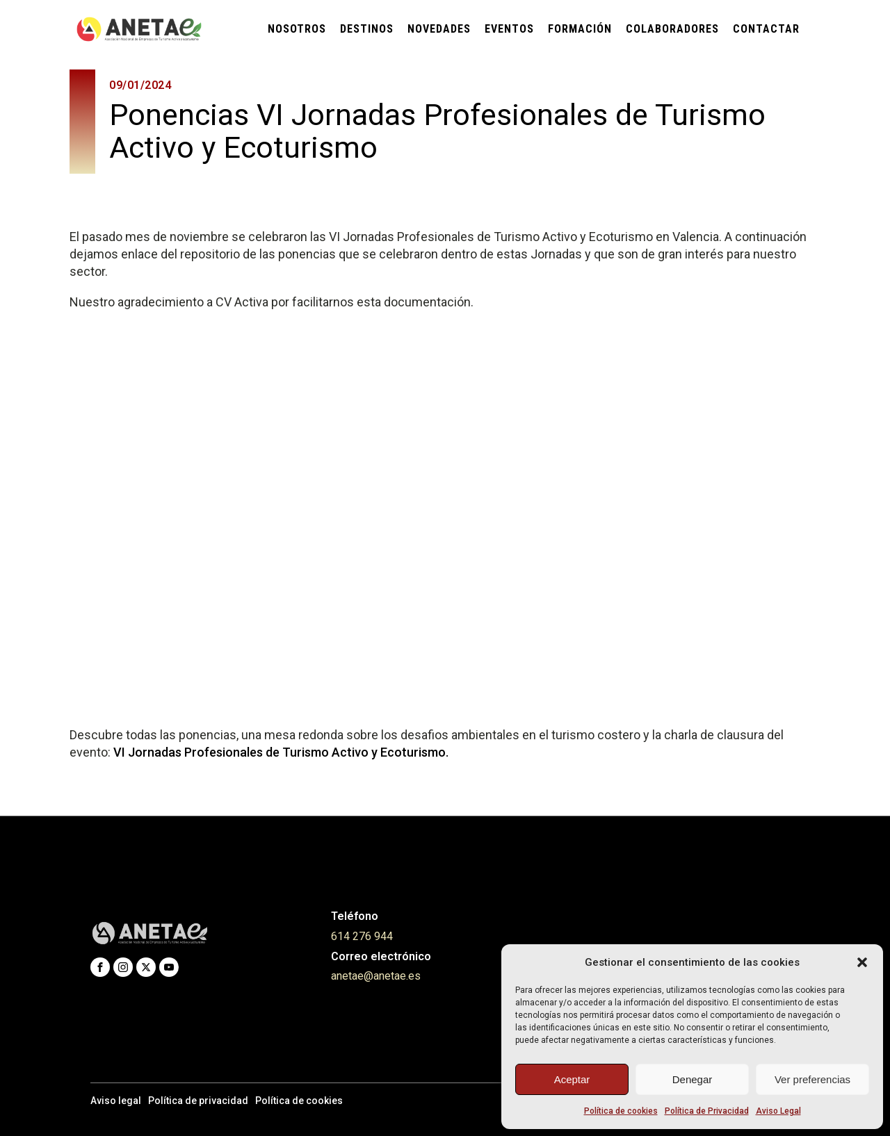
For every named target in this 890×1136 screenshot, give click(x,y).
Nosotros (297, 28)
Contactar (766, 28)
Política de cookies (621, 1111)
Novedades (439, 28)
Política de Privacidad (707, 1111)
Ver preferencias (812, 1079)
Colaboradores (672, 28)
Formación (580, 28)
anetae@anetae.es (376, 975)
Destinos (367, 28)
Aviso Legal (778, 1111)
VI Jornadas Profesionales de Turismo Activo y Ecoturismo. (280, 752)
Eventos (509, 28)
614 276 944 (362, 936)
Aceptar (572, 1079)
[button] (862, 962)
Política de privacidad (198, 1100)
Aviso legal (115, 1100)
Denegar (692, 1079)
